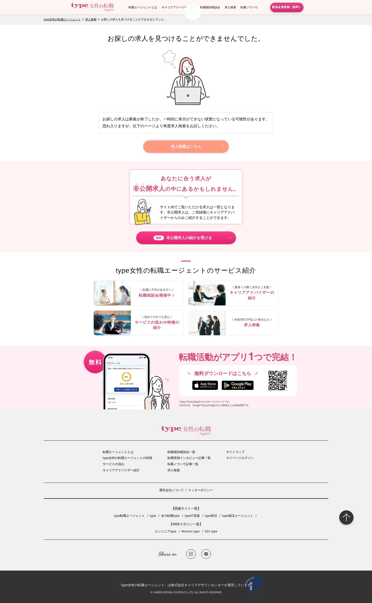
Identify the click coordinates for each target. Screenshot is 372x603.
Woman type (190, 531)
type (153, 515)
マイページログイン (240, 458)
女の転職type (170, 515)
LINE (206, 554)
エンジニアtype (165, 531)
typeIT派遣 (192, 515)
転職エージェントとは (143, 7)
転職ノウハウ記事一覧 (182, 464)
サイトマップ (235, 452)
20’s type (211, 531)
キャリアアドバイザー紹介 (179, 7)
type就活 (211, 515)
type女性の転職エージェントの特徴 (127, 458)
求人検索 (230, 7)
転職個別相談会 (210, 7)
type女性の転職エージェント (62, 19)
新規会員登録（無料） (287, 7)
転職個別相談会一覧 (181, 452)
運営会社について (171, 490)
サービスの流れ (113, 464)
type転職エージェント (129, 515)
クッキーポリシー (200, 490)
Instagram (191, 554)
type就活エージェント (237, 515)
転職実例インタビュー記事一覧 (189, 458)
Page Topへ (346, 517)
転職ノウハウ (249, 7)
